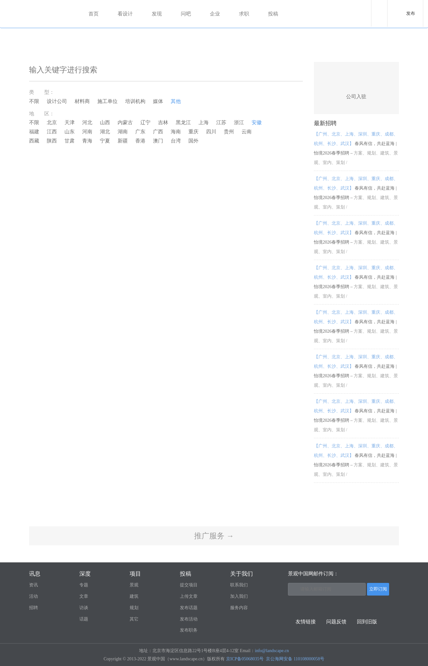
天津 (69, 122)
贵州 (229, 131)
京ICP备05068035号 (245, 659)
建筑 (134, 596)
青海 (87, 140)
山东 (69, 131)
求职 (244, 13)
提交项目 (189, 585)
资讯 (33, 585)
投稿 (273, 13)
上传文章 (189, 596)
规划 (134, 607)
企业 (215, 13)
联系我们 (239, 585)
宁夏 (105, 140)
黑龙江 (183, 122)
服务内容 (239, 607)
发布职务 (189, 630)
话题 (83, 619)
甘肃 (69, 140)
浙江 (239, 122)
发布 (410, 13)
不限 (34, 101)
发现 (157, 13)
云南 (247, 131)
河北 (87, 122)
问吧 (186, 13)
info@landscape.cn (272, 650)
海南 (176, 131)
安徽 (257, 122)
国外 (193, 140)
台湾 (176, 140)
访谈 (83, 607)
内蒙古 (125, 122)
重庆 (193, 131)
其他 (176, 101)
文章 (83, 596)
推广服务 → (214, 536)
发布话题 (189, 607)
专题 (83, 585)
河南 (87, 131)
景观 (134, 585)
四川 (211, 131)
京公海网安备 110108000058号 (295, 659)
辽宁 (145, 122)
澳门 (158, 140)
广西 (158, 131)
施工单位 (107, 101)
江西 (52, 131)
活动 (33, 596)
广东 (140, 131)
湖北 (105, 131)
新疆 (123, 140)
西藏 (34, 140)
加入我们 (239, 596)
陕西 (52, 140)
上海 (204, 122)
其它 (134, 619)
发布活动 (189, 619)
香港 (140, 140)
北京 (52, 122)
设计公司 (57, 101)
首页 (94, 13)
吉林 (163, 122)
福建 (34, 131)
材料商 (82, 101)
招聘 (33, 607)
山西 (105, 122)
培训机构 (135, 101)
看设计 (125, 13)
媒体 (158, 101)
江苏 (221, 122)
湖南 (123, 131)
